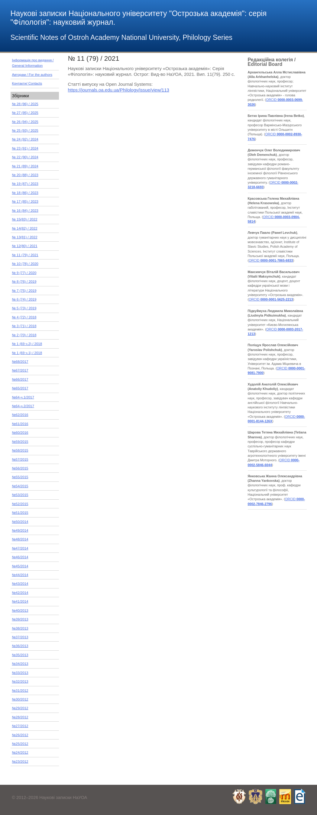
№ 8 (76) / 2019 (24, 281)
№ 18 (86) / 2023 (25, 193)
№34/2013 (20, 663)
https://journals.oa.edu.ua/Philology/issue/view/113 (118, 89)
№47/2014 (20, 548)
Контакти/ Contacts (27, 83)
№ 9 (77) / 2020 (24, 273)
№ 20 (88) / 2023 (25, 175)
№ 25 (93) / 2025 (25, 130)
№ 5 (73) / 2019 (24, 308)
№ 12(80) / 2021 (24, 246)
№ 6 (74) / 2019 (24, 299)
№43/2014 (20, 583)
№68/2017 (20, 361)
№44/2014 (20, 575)
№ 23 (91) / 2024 (25, 148)
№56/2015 (20, 468)
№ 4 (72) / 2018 (24, 317)
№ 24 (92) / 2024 (25, 139)
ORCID (271, 260)
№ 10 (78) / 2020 (25, 264)
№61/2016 (20, 424)
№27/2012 (20, 726)
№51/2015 (20, 512)
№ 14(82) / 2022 (24, 228)
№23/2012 (20, 761)
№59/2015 (20, 441)
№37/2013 (20, 637)
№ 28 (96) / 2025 (25, 104)
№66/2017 (20, 379)
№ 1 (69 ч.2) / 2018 (27, 344)
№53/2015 (20, 495)
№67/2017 (20, 370)
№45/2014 (20, 566)
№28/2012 (20, 717)
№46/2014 (20, 557)
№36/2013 (20, 646)
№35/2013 (20, 655)
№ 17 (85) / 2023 (25, 201)
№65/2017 (20, 388)
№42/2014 (20, 592)
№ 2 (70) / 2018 (24, 335)
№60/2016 (20, 432)
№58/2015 (20, 450)
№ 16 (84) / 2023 (25, 210)
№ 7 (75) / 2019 (24, 290)
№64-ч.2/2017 (23, 406)
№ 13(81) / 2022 (24, 237)
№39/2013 (20, 619)
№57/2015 (20, 459)
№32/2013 (20, 681)
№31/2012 (20, 690)
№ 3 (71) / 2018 (24, 326)
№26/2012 (20, 735)
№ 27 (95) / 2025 (25, 112)
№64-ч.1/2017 (23, 397)
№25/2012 (20, 744)
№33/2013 (20, 673)
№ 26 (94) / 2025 (25, 122)
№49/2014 (20, 530)
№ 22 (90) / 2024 (25, 157)
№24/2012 (20, 752)
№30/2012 (20, 699)
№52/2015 (20, 504)
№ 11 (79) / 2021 (25, 255)
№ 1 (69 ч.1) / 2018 (27, 353)
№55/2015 (20, 477)
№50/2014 (20, 521)
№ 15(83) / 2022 (24, 219)
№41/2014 (20, 601)
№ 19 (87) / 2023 (25, 183)
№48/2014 (20, 539)
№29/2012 (20, 708)
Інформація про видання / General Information (33, 62)
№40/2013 (20, 610)
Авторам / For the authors (32, 74)
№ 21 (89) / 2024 (25, 166)
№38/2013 (20, 628)
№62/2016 (20, 415)
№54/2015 (20, 486)
